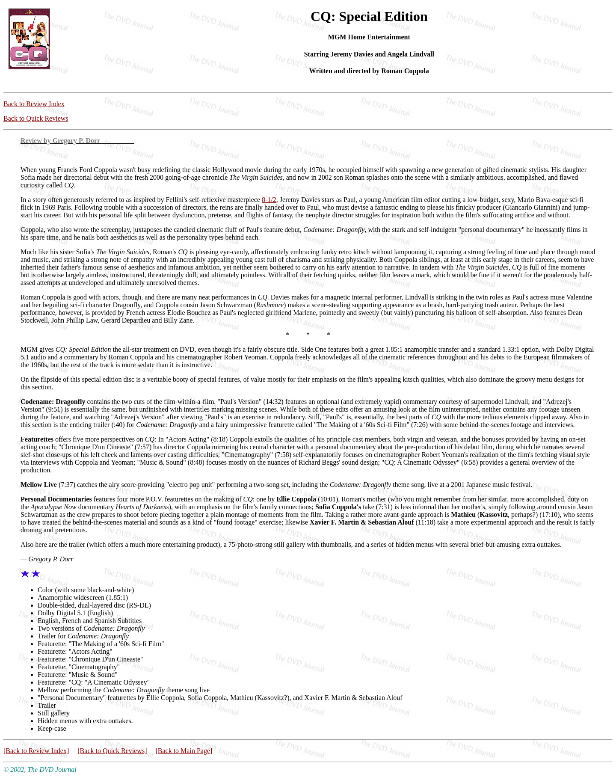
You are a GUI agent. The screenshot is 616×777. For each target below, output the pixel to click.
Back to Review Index (34, 103)
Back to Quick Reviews (35, 118)
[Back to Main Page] (183, 750)
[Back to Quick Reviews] (112, 750)
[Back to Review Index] (36, 750)
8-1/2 (269, 199)
